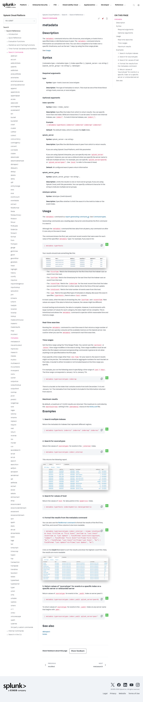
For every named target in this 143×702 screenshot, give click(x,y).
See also (119, 81)
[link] (98, 18)
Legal (105, 694)
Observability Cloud (72, 5)
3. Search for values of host (128, 60)
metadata (118, 19)
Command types (99, 217)
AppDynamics (91, 5)
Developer (106, 5)
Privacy (113, 694)
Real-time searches (125, 40)
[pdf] (106, 18)
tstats (44, 634)
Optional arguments (125, 33)
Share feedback (78, 651)
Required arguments (125, 30)
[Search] (134, 5)
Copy (103, 246)
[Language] (138, 5)
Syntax (118, 26)
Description (120, 23)
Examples (119, 50)
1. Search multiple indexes (128, 53)
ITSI (56, 5)
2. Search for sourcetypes (127, 57)
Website (122, 694)
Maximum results (124, 47)
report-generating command (76, 217)
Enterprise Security (41, 5)
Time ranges (122, 43)
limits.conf (93, 407)
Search (64, 15)
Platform (24, 5)
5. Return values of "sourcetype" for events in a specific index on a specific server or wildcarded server (128, 73)
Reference (120, 5)
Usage (48, 51)
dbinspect (46, 632)
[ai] (102, 18)
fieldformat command (66, 523)
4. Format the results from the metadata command (128, 65)
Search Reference (76, 15)
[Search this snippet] (106, 244)
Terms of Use (134, 694)
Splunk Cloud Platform (50, 15)
